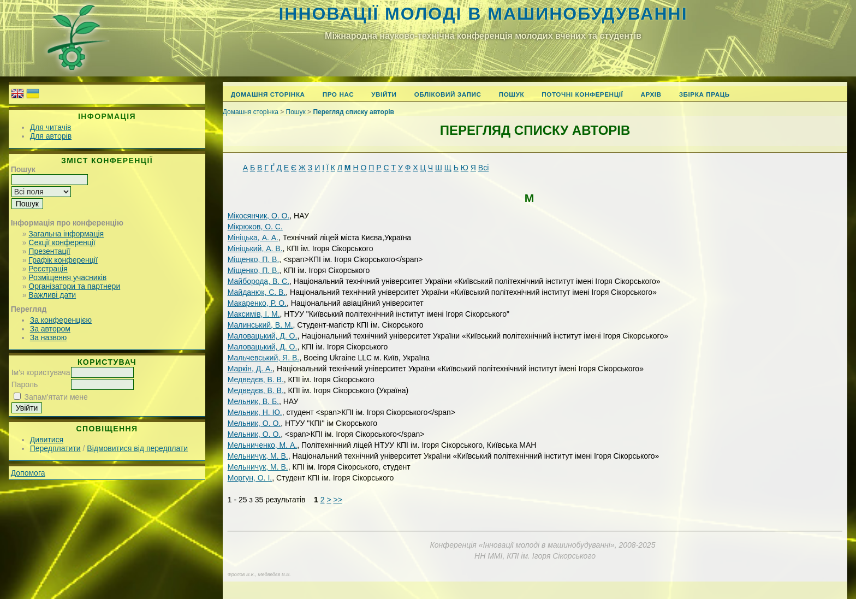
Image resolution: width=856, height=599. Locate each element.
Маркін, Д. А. (250, 368)
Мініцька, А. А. (253, 237)
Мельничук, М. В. (258, 456)
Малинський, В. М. (260, 325)
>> (337, 499)
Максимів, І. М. (254, 314)
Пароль (24, 384)
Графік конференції (62, 260)
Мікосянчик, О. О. (259, 215)
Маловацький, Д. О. (263, 335)
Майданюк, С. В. (257, 292)
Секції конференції (61, 242)
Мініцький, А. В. (255, 248)
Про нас (338, 94)
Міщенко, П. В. (254, 259)
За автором (50, 328)
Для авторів (51, 136)
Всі (483, 167)
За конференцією (61, 320)
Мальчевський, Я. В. (263, 357)
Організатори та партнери (74, 286)
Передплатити (55, 448)
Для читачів (51, 127)
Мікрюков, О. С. (255, 226)
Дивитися (46, 439)
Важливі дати (52, 294)
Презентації (49, 251)
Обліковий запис (448, 94)
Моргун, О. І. (250, 477)
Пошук (512, 94)
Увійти (383, 94)
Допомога (28, 472)
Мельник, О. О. (254, 423)
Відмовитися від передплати (137, 448)
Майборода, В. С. (258, 281)
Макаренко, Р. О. (257, 303)
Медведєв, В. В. (256, 379)
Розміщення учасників (67, 277)
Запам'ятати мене (56, 397)
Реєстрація (47, 268)
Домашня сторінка (268, 94)
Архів (650, 94)
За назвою (48, 337)
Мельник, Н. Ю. (255, 412)
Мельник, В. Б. (253, 401)
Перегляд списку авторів (353, 112)
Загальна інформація (66, 233)
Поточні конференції (582, 94)
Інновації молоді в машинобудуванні (482, 13)
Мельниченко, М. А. (262, 445)
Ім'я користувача (40, 372)
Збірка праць (704, 94)
